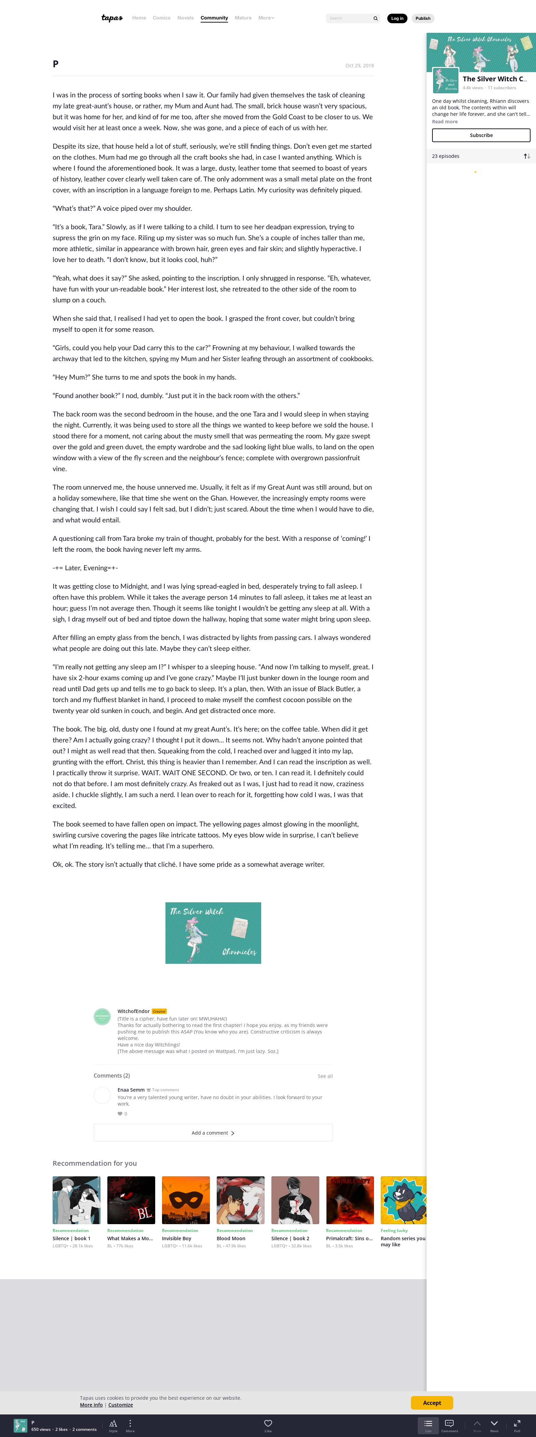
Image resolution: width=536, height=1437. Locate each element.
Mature (243, 17)
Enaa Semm (131, 1090)
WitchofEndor (134, 1011)
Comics (162, 17)
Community (214, 17)
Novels (185, 17)
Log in (397, 18)
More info (91, 1404)
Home (139, 17)
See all (325, 1076)
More (266, 17)
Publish (423, 18)
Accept (432, 1403)
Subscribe (481, 135)
